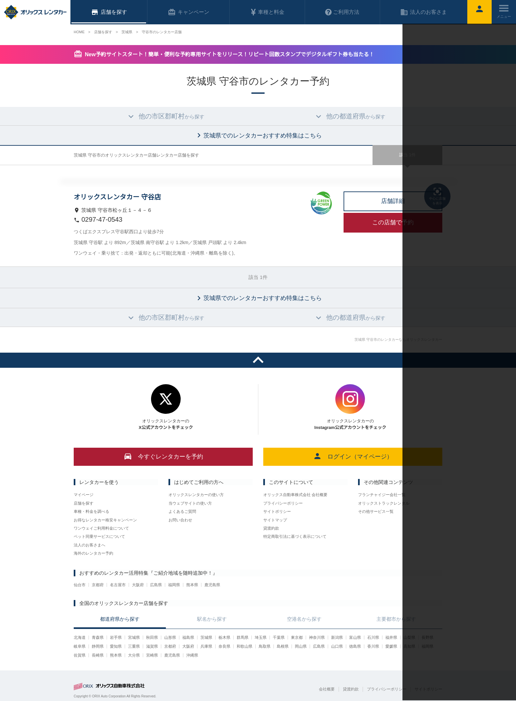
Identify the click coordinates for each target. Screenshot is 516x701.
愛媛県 (391, 646)
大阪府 (138, 585)
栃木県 (224, 637)
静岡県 (98, 646)
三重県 (134, 646)
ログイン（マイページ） (353, 456)
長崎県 (98, 655)
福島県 (188, 637)
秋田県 (152, 637)
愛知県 (116, 646)
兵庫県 (206, 646)
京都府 (98, 585)
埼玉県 (261, 637)
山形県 (170, 637)
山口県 (337, 646)
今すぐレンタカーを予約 (163, 456)
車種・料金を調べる (91, 511)
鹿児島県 (212, 585)
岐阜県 (80, 646)
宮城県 (134, 637)
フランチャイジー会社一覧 (381, 494)
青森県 (98, 637)
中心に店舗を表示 (437, 196)
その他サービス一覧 (376, 511)
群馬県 (242, 637)
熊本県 (192, 585)
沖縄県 (192, 655)
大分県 (134, 655)
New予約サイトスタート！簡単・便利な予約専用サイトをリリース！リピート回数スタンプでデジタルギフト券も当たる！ (229, 54)
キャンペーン (188, 12)
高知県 (409, 646)
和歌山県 (244, 646)
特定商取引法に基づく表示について (294, 536)
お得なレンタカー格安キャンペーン (105, 520)
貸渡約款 (271, 528)
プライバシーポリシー (283, 503)
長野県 (427, 637)
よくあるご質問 (182, 511)
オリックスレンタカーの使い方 (196, 494)
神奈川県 (317, 637)
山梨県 (409, 637)
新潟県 (337, 637)
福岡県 (174, 585)
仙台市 (80, 585)
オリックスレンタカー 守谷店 (117, 197)
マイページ (83, 494)
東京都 (297, 637)
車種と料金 (267, 12)
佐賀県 (80, 655)
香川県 (373, 646)
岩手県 (116, 637)
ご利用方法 (342, 12)
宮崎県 (152, 655)
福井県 (391, 637)
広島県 (156, 585)
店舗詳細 (393, 201)
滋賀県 (152, 646)
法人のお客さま (423, 12)
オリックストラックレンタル (383, 503)
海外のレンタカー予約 (93, 553)
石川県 (373, 637)
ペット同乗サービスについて (99, 536)
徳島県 (355, 646)
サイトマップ (275, 520)
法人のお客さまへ (89, 545)
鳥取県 (265, 646)
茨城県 (206, 637)
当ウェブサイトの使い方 (190, 503)
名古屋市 (118, 585)
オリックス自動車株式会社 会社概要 (295, 494)
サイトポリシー (277, 511)
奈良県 (224, 646)
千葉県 (279, 637)
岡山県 (301, 646)
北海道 (80, 637)
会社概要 (327, 689)
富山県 (355, 637)
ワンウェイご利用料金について (101, 528)
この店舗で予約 (393, 222)
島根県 (283, 646)
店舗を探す (83, 503)
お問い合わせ (180, 520)
